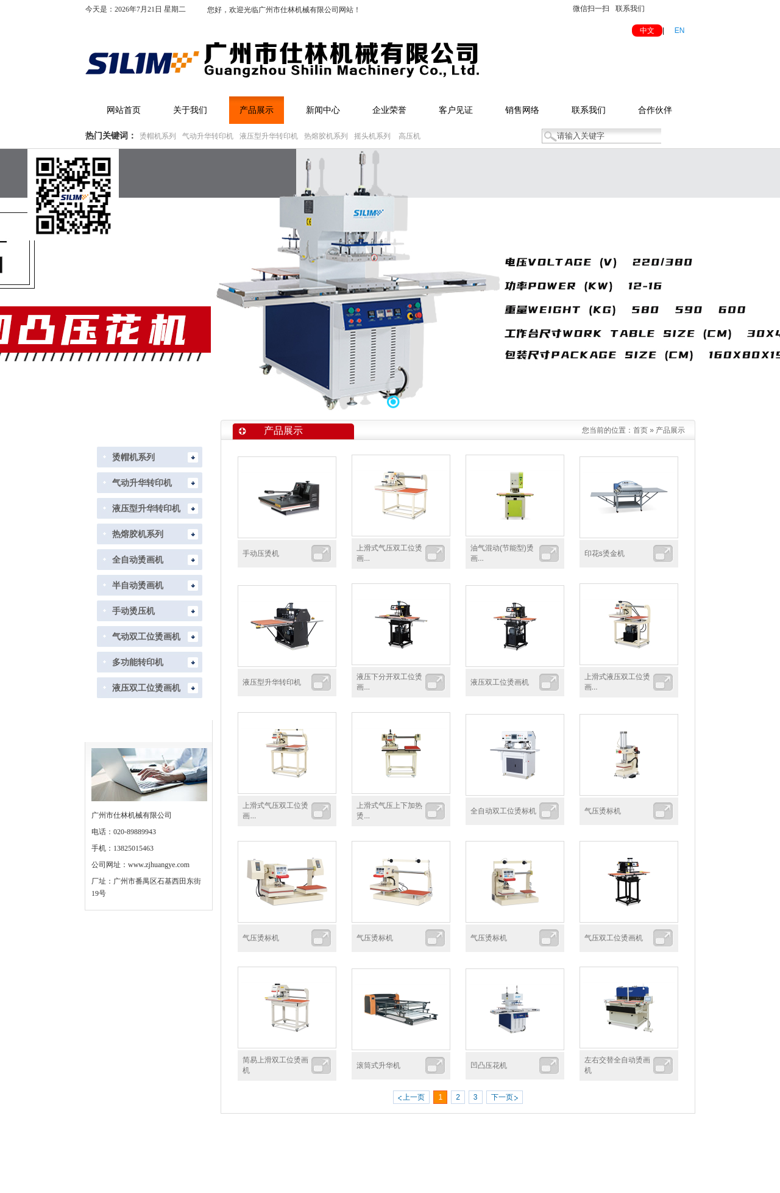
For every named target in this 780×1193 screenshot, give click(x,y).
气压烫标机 (602, 811)
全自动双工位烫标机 (503, 811)
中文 (647, 30)
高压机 (409, 136)
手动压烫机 (261, 553)
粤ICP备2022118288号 (521, 1176)
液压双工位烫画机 (499, 682)
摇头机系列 (372, 136)
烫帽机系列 (158, 136)
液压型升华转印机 (268, 136)
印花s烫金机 (604, 553)
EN (680, 30)
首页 (640, 430)
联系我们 (630, 8)
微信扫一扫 (591, 8)
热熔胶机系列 (326, 136)
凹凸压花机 (488, 1065)
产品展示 (670, 430)
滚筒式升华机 (378, 1065)
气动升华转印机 (207, 136)
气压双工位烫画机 (613, 938)
